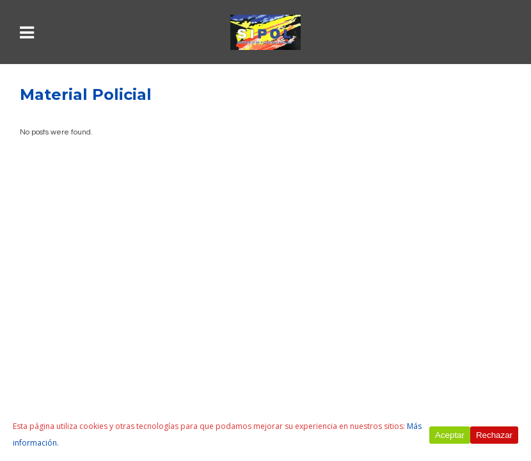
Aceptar (449, 435)
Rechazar (494, 435)
